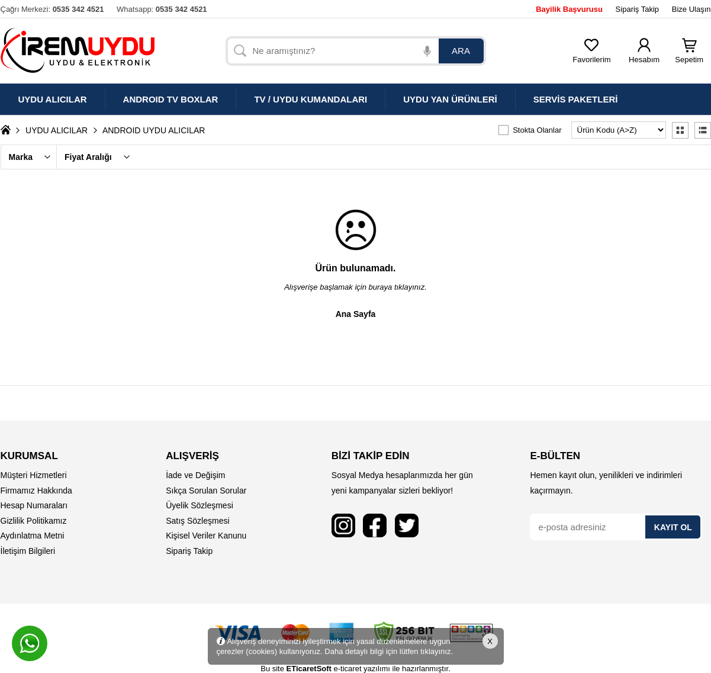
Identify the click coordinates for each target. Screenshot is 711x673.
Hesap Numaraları (34, 505)
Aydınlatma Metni (33, 535)
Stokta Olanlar (537, 130)
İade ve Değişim (195, 475)
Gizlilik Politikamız (34, 520)
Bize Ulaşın (691, 9)
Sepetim (689, 56)
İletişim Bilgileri (28, 551)
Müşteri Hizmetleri (34, 475)
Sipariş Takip (637, 9)
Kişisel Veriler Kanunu (206, 535)
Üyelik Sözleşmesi (199, 505)
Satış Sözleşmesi (197, 520)
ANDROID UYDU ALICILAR (153, 130)
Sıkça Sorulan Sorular (206, 490)
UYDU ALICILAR (56, 130)
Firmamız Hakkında (36, 490)
